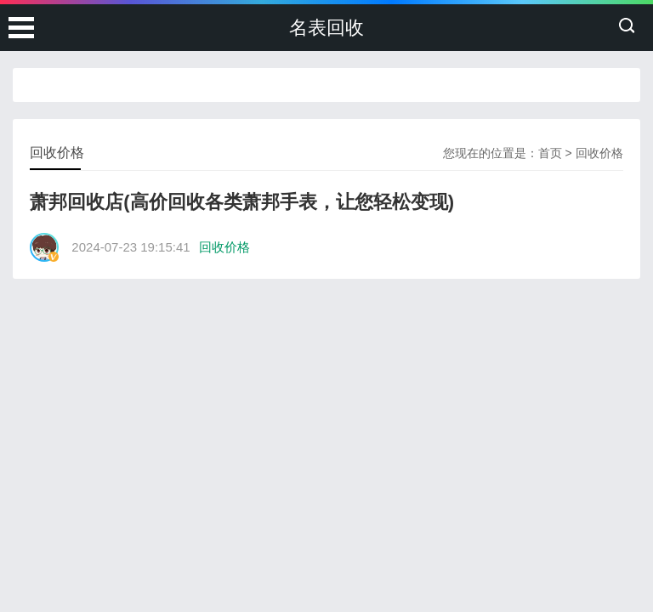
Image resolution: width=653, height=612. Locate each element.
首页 (550, 153)
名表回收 (326, 27)
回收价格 (599, 153)
